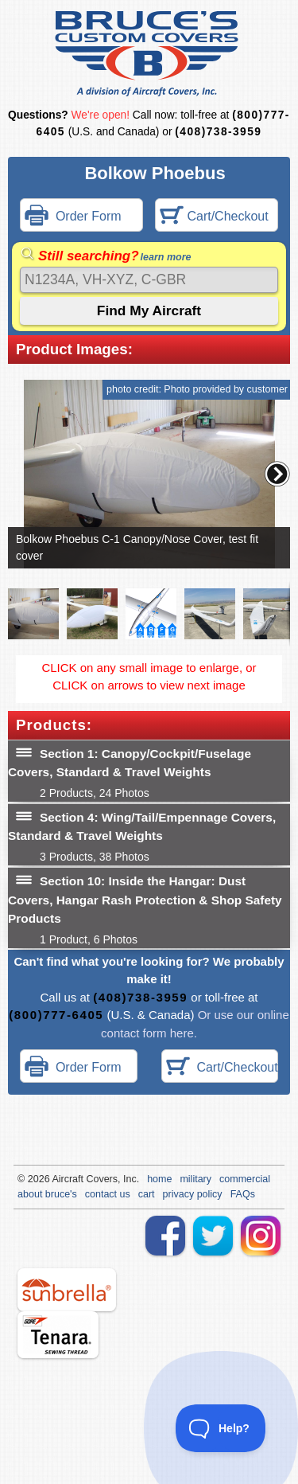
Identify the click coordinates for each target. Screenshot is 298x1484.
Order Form (73, 217)
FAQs (242, 1194)
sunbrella (66, 1289)
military (195, 1179)
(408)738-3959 (218, 132)
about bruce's (47, 1194)
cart (146, 1194)
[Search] (149, 280)
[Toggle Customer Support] (221, 1428)
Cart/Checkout (214, 217)
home (159, 1179)
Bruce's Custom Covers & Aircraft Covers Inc (149, 54)
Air (58, 1179)
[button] (277, 473)
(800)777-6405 (56, 1014)
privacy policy (193, 1194)
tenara (58, 1334)
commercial (244, 1179)
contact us (107, 1194)
